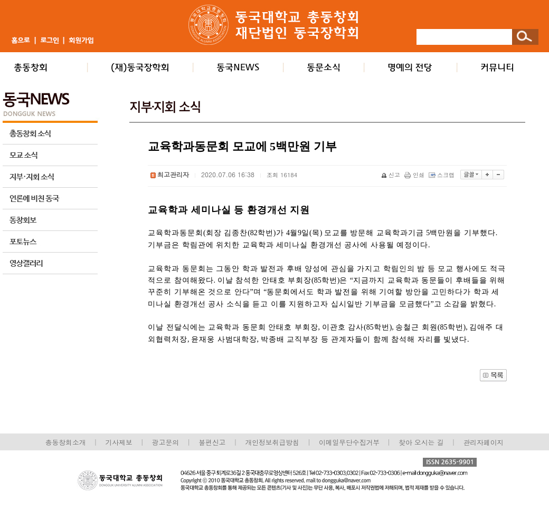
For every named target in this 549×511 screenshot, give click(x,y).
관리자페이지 (483, 442)
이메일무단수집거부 (350, 442)
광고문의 (165, 442)
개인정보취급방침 (272, 442)
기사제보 (119, 442)
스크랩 (442, 175)
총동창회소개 (65, 442)
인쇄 (415, 175)
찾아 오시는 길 (421, 442)
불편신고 (211, 442)
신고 (391, 175)
